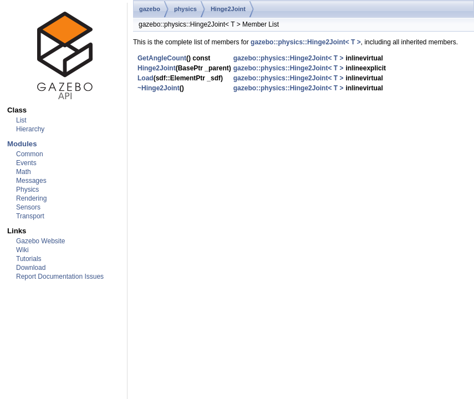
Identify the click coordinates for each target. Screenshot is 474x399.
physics (185, 9)
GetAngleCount (161, 58)
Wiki (22, 250)
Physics (27, 189)
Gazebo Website (40, 241)
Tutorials (29, 259)
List (21, 120)
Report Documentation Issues (60, 276)
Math (23, 172)
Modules (22, 144)
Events (26, 163)
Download (30, 268)
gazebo (149, 9)
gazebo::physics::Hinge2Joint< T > (306, 42)
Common (29, 154)
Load (145, 78)
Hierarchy (30, 129)
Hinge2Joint (228, 9)
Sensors (28, 207)
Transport (30, 216)
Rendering (31, 198)
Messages (31, 181)
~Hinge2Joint (158, 88)
